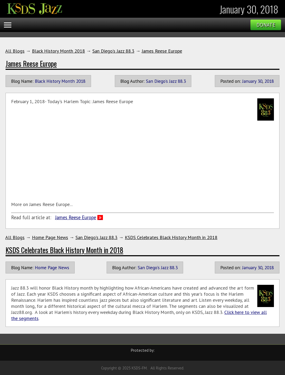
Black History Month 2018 (58, 51)
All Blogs (15, 51)
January (249, 81)
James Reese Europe (162, 51)
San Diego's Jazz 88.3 (113, 51)
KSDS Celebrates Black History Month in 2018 (171, 237)
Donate (265, 25)
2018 (269, 81)
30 (260, 81)
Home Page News (50, 237)
